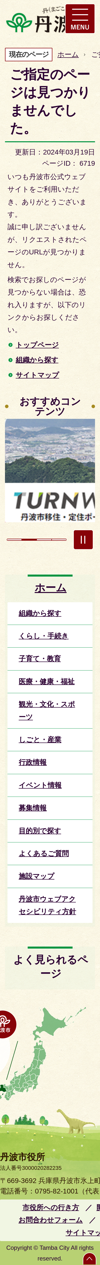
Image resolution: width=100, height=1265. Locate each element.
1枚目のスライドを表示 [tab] (14, 540)
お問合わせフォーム (50, 1220)
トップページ (37, 345)
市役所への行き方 (50, 1207)
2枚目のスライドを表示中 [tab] (29, 540)
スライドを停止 (83, 540)
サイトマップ (37, 375)
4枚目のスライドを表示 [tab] (59, 540)
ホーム (68, 54)
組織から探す (37, 360)
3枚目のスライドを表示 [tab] (44, 540)
